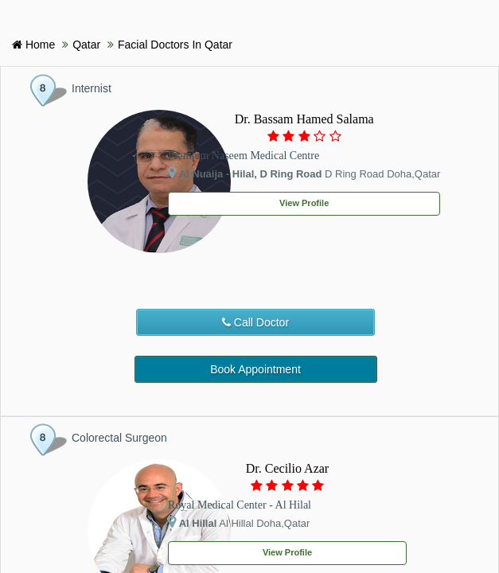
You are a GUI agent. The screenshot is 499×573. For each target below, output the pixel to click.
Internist (91, 88)
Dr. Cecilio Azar (287, 468)
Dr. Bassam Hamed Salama (304, 119)
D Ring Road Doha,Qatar (304, 173)
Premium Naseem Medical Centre (243, 156)
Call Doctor (255, 322)
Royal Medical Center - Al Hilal (239, 505)
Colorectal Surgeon (119, 437)
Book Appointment (255, 369)
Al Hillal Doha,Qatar (239, 522)
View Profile (304, 203)
